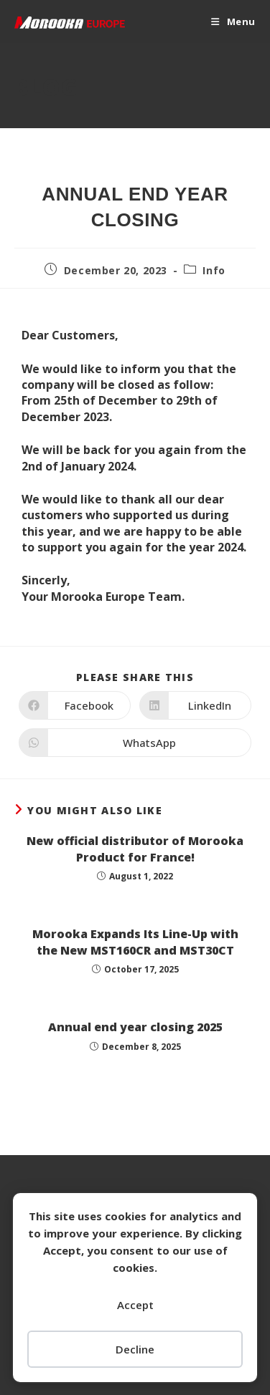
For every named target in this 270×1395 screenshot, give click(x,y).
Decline (135, 1349)
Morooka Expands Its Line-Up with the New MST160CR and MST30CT (135, 941)
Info (213, 270)
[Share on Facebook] (75, 705)
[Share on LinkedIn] (195, 705)
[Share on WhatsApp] (135, 742)
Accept (135, 1305)
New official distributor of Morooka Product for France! (135, 848)
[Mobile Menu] (233, 21)
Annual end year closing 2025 (135, 1027)
